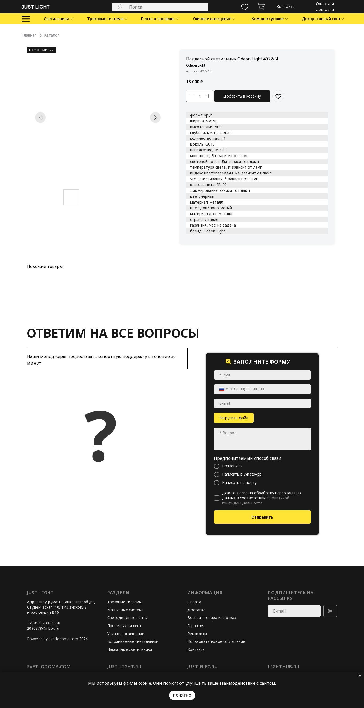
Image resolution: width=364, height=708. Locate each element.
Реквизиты (197, 633)
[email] (262, 403)
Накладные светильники (129, 649)
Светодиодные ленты (127, 617)
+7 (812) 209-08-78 (43, 622)
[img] (261, 6)
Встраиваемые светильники (132, 641)
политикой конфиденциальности (255, 500)
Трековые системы (124, 601)
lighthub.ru (284, 667)
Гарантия (195, 625)
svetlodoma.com (49, 667)
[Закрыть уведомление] (360, 676)
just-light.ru (124, 667)
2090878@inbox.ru (43, 628)
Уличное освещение (125, 633)
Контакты (196, 649)
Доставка (196, 609)
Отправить (262, 517)
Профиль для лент (124, 625)
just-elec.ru (202, 667)
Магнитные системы (125, 609)
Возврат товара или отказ (211, 617)
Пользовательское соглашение (216, 641)
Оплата (194, 601)
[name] (262, 375)
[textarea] (262, 439)
